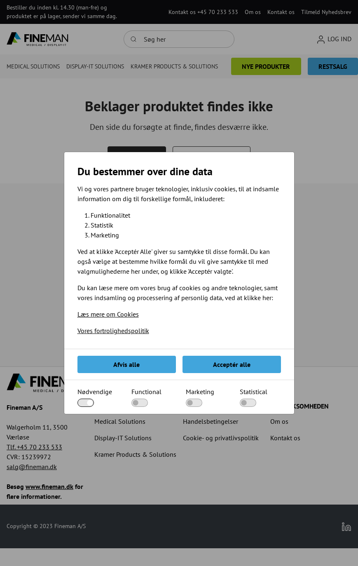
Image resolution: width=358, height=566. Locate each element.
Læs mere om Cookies (108, 314)
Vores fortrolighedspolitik (113, 330)
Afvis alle (126, 364)
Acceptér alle (231, 364)
